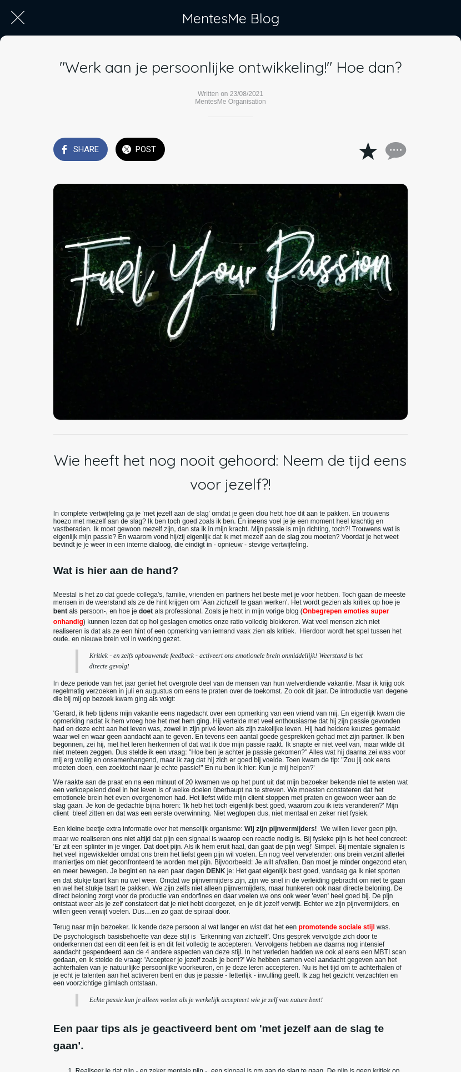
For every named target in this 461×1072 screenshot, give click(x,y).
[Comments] (394, 150)
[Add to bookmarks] (367, 150)
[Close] (17, 17)
